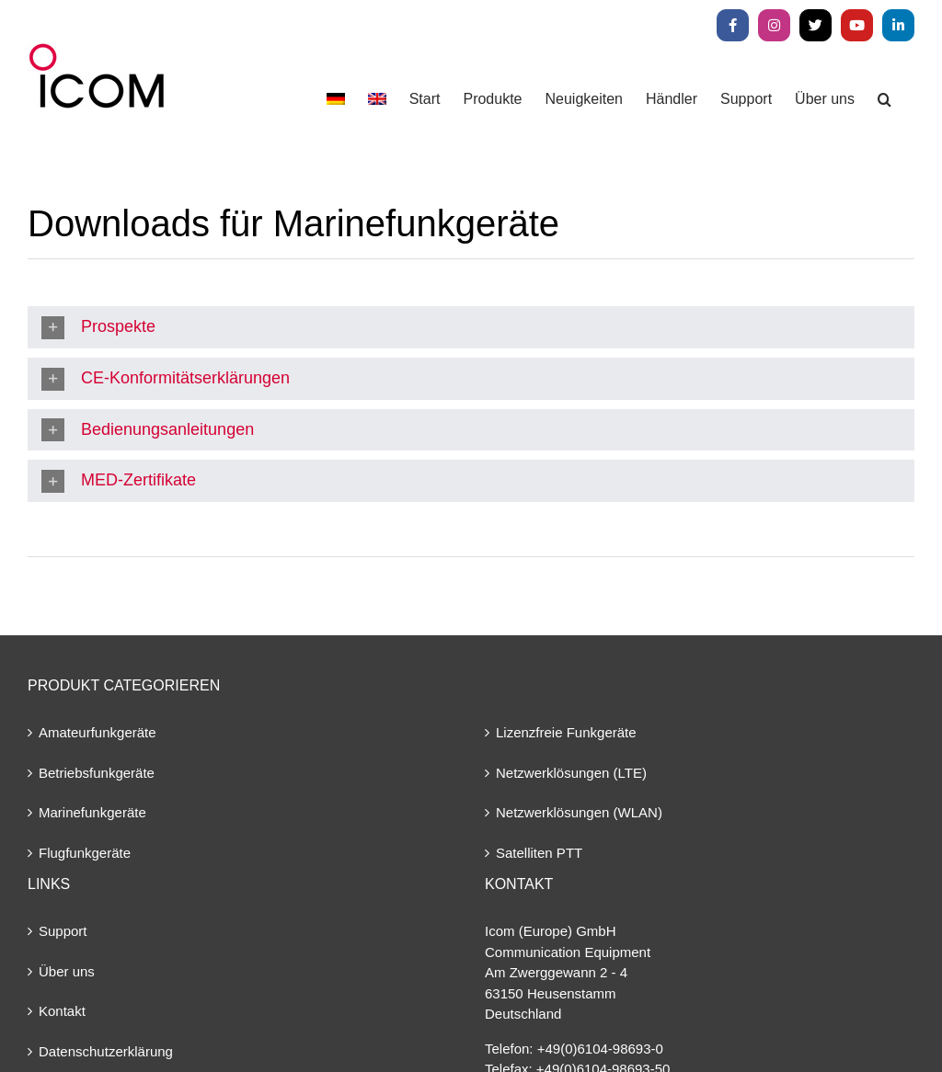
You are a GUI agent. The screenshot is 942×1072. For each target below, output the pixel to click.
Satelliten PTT (539, 853)
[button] (884, 98)
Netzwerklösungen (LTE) (571, 773)
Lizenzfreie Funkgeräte (566, 732)
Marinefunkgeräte (92, 812)
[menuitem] (336, 98)
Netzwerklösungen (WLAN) (579, 812)
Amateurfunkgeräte (97, 732)
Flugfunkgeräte (85, 853)
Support (63, 931)
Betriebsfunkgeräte (97, 773)
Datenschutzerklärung (106, 1051)
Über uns (67, 971)
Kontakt (62, 1011)
